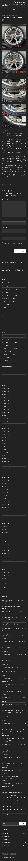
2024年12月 (5, 379)
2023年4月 (5, 440)
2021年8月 (5, 501)
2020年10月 (5, 532)
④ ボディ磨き (5, 292)
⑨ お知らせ (5, 307)
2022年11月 (5, 455)
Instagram (4, 319)
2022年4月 (5, 477)
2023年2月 (5, 446)
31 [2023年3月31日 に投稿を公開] (17, 812)
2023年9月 (5, 425)
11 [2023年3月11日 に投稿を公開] (21, 803)
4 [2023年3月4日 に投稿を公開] (21, 800)
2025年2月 (5, 373)
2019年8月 (5, 575)
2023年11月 (5, 419)
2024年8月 (5, 391)
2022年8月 (5, 464)
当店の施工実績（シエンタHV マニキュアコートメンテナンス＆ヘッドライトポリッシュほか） (14, 731)
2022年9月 (5, 461)
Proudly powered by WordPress (9, 857)
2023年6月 (5, 434)
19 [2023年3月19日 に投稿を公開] (24, 806)
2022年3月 (5, 480)
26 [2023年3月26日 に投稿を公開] (24, 809)
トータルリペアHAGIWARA (13, 2)
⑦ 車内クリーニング (7, 301)
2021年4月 (5, 514)
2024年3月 (5, 406)
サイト (4, 235)
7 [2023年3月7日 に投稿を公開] (7, 803)
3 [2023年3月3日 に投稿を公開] (17, 800)
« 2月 (7, 814)
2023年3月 (5, 443)
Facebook (4, 316)
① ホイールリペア (7, 184)
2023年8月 (5, 428)
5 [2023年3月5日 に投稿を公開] (24, 800)
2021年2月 (5, 520)
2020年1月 (5, 560)
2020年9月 (5, 535)
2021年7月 (5, 504)
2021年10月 (5, 495)
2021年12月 (5, 489)
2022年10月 (5, 458)
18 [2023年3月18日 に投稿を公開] (21, 806)
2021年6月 (5, 507)
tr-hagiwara (14, 15)
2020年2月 (5, 556)
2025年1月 (5, 376)
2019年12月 (5, 563)
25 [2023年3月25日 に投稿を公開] (21, 809)
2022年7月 (5, 468)
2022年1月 (5, 486)
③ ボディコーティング (8, 289)
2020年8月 (5, 538)
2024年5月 (5, 400)
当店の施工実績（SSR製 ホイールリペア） (13, 624)
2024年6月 (5, 397)
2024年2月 (5, 409)
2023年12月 (5, 415)
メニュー (14, 9)
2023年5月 (5, 437)
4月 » (21, 814)
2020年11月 (5, 529)
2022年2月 (5, 483)
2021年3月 (5, 517)
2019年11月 (5, 566)
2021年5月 (5, 511)
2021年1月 (5, 523)
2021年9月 (5, 498)
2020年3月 (5, 553)
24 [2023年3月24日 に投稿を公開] (17, 809)
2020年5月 (5, 547)
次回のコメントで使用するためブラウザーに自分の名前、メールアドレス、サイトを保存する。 (14, 244)
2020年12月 (5, 526)
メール (4, 227)
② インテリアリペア (7, 286)
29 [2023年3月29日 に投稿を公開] (10, 812)
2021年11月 (5, 492)
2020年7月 (5, 541)
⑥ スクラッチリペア (7, 298)
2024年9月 (5, 388)
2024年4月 (5, 403)
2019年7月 (5, 578)
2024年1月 (5, 412)
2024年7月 (5, 394)
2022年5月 (5, 474)
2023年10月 (5, 422)
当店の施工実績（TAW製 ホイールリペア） (13, 606)
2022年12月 (5, 452)
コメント (5, 199)
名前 (4, 220)
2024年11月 (5, 382)
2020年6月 (5, 544)
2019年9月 (5, 572)
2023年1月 (5, 449)
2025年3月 (5, 369)
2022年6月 (5, 471)
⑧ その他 (4, 304)
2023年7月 (5, 431)
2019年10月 (5, 569)
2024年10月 (5, 385)
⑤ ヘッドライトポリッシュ (9, 295)
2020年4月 (5, 550)
